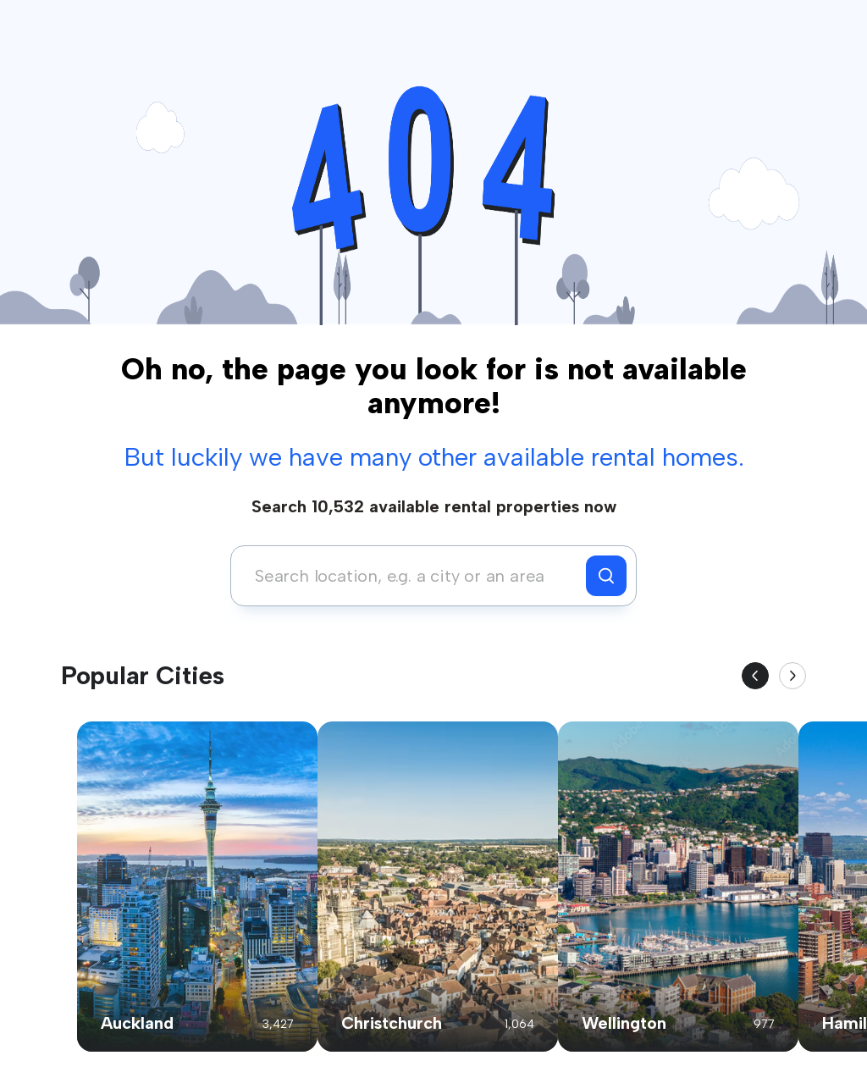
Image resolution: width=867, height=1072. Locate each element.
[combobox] (413, 575)
